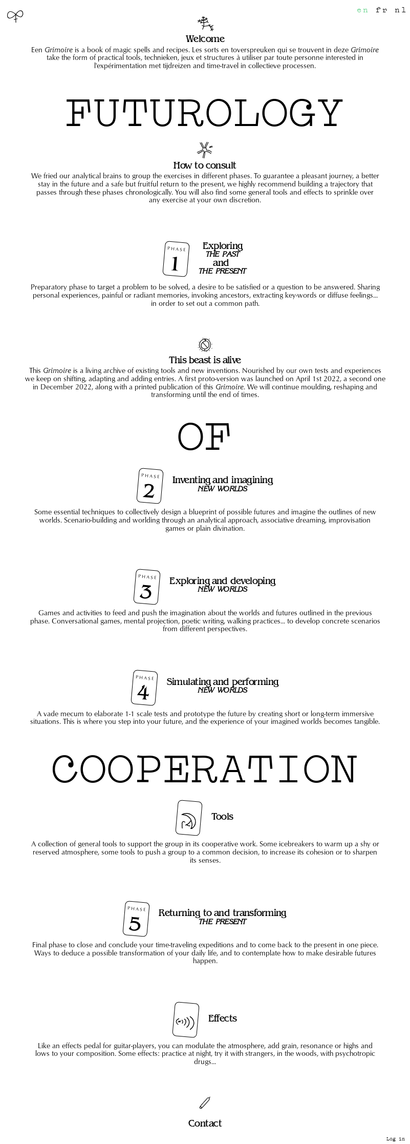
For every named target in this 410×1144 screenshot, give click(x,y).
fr (382, 10)
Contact (205, 1123)
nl (401, 10)
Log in (395, 1138)
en (363, 10)
